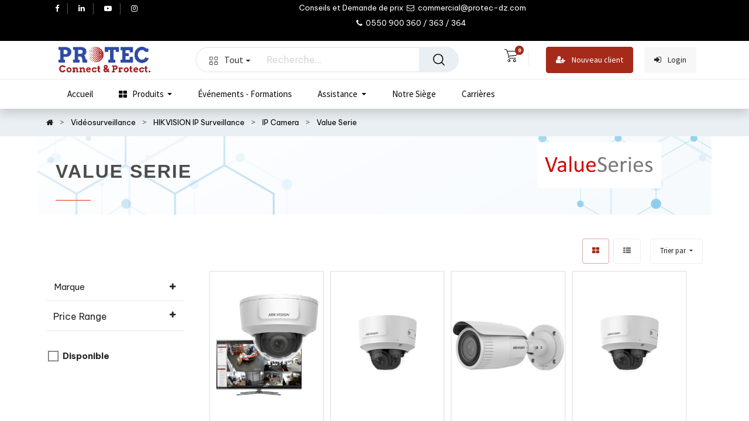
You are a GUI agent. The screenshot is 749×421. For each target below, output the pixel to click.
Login (670, 60)
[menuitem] (80, 94)
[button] (676, 251)
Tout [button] (229, 59)
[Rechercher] (439, 59)
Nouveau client (589, 60)
